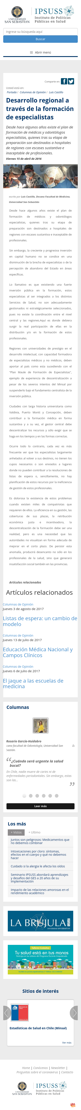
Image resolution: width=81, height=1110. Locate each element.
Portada (12, 92)
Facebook (64, 81)
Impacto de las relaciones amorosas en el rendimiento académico (40, 891)
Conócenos (40, 1068)
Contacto (67, 1072)
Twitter (71, 81)
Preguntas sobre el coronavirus (37, 1072)
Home (26, 1068)
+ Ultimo (34, 832)
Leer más (40, 806)
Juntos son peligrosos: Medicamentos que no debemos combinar (40, 841)
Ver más (66, 1042)
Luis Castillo (56, 92)
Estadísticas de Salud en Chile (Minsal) (38, 1028)
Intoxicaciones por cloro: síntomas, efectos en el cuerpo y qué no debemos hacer (38, 854)
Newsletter (58, 1068)
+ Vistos (16, 832)
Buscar (40, 39)
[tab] (16, 832)
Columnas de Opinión (33, 92)
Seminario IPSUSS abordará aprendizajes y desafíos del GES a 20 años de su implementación (39, 878)
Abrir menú (40, 52)
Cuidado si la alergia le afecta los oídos (38, 866)
